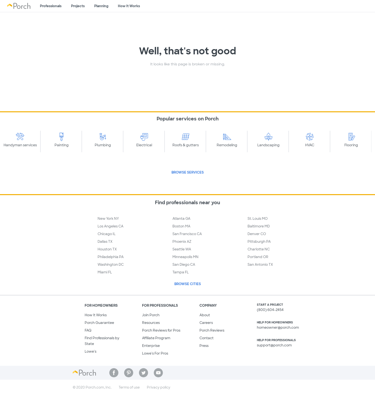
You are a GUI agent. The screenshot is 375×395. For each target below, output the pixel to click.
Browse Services (187, 172)
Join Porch (151, 315)
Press (204, 346)
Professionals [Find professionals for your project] (50, 6)
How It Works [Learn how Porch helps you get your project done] (129, 6)
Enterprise (151, 346)
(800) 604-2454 (270, 310)
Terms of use (129, 387)
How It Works (96, 315)
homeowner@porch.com (278, 327)
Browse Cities (187, 284)
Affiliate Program (156, 338)
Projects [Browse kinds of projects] (78, 6)
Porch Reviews (211, 330)
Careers (206, 323)
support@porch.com (274, 345)
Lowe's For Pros (155, 353)
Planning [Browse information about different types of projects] (101, 6)
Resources (151, 323)
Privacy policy (158, 387)
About (204, 315)
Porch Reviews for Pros (161, 330)
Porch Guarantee (99, 323)
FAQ (88, 330)
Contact (206, 338)
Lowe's (90, 351)
